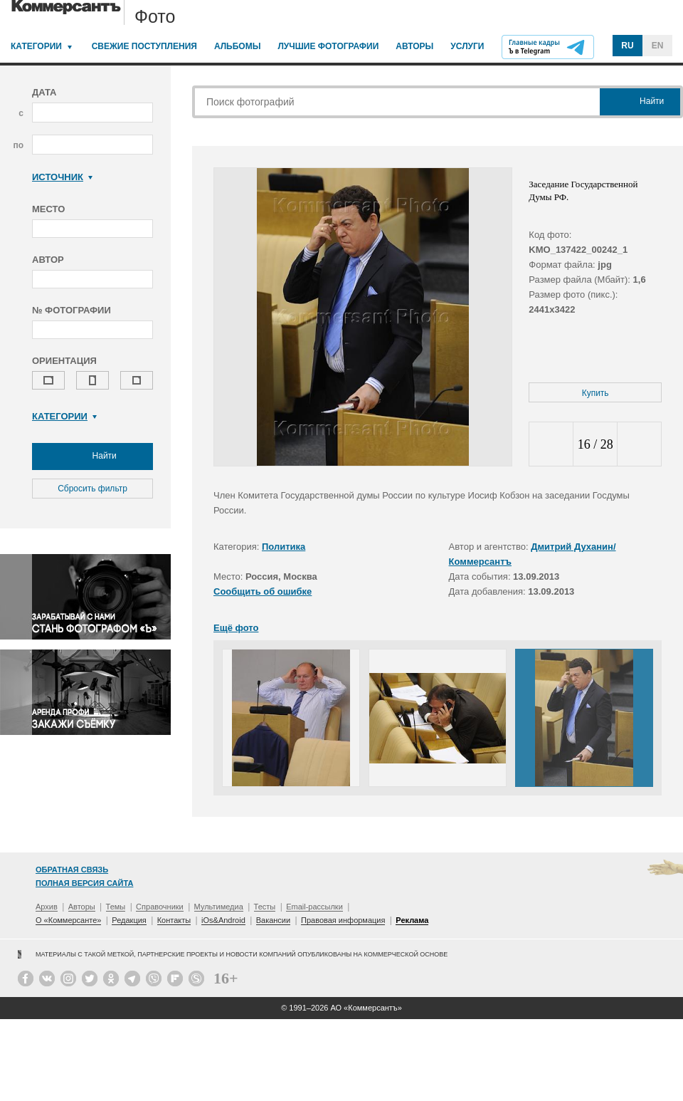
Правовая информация (343, 920)
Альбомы (237, 46)
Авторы (414, 46)
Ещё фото (235, 627)
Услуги (467, 46)
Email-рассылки (314, 906)
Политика (283, 546)
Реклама (412, 920)
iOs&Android (223, 920)
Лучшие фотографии (327, 46)
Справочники (160, 906)
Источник (62, 177)
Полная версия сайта (84, 883)
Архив (47, 906)
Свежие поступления (144, 46)
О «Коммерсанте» (68, 920)
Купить (595, 393)
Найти (92, 456)
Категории (36, 46)
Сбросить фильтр (92, 489)
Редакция (129, 920)
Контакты (174, 920)
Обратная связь (72, 869)
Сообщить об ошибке (262, 591)
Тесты (265, 906)
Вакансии (273, 920)
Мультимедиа (218, 906)
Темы (116, 906)
